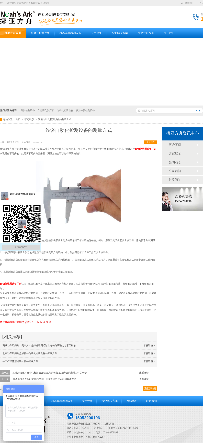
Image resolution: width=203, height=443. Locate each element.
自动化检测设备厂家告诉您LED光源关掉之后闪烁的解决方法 (44, 379)
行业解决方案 (110, 400)
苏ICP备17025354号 (128, 428)
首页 (18, 119)
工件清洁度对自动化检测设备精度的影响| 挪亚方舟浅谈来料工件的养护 (50, 372)
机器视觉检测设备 (62, 400)
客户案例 (175, 144)
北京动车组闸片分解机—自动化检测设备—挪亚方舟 (30, 353)
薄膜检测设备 (28, 110)
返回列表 (150, 142)
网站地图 (132, 400)
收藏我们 (187, 2)
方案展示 (175, 153)
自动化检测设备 (65, 110)
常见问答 (175, 179)
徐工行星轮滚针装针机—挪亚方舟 (20, 361)
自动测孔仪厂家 (45, 110)
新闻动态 (29, 119)
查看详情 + (145, 372)
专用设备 (87, 400)
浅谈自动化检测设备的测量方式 (54, 119)
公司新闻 (175, 171)
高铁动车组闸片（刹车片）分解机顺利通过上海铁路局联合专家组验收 (39, 345)
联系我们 (151, 400)
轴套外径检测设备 (85, 110)
